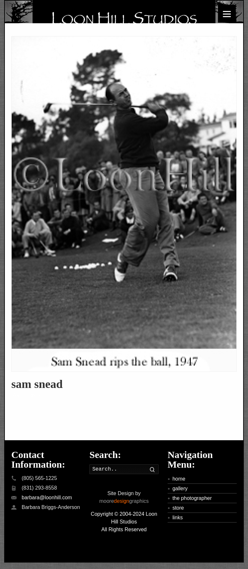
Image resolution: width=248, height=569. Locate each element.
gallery (180, 488)
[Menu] (227, 14)
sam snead (37, 384)
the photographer (192, 498)
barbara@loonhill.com (47, 497)
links (177, 517)
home (178, 479)
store (178, 508)
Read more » (26, 395)
